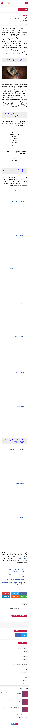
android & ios (23, 646)
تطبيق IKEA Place (20, 406)
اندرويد (24, 656)
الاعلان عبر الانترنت (22, 648)
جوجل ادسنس (22, 670)
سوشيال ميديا (22, 672)
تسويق (24, 667)
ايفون (25, 15)
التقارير (24, 651)
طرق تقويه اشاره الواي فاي (15, 579)
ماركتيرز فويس (22, 558)
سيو (25, 675)
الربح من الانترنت (22, 654)
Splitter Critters (14, 449)
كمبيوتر (24, 677)
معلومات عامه (22, 683)
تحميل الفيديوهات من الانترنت (19, 664)
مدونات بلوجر (23, 680)
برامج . (24, 662)
